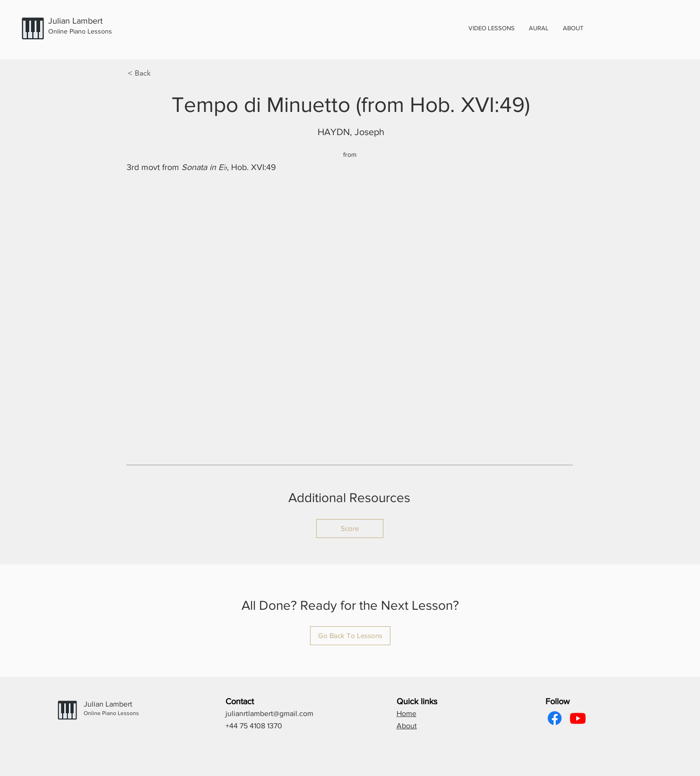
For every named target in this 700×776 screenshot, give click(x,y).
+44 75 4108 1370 (253, 726)
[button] (573, 28)
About (407, 726)
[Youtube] (578, 718)
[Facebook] (554, 718)
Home (406, 713)
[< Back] (159, 73)
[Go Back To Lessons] (350, 635)
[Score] (349, 528)
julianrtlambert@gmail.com (269, 713)
